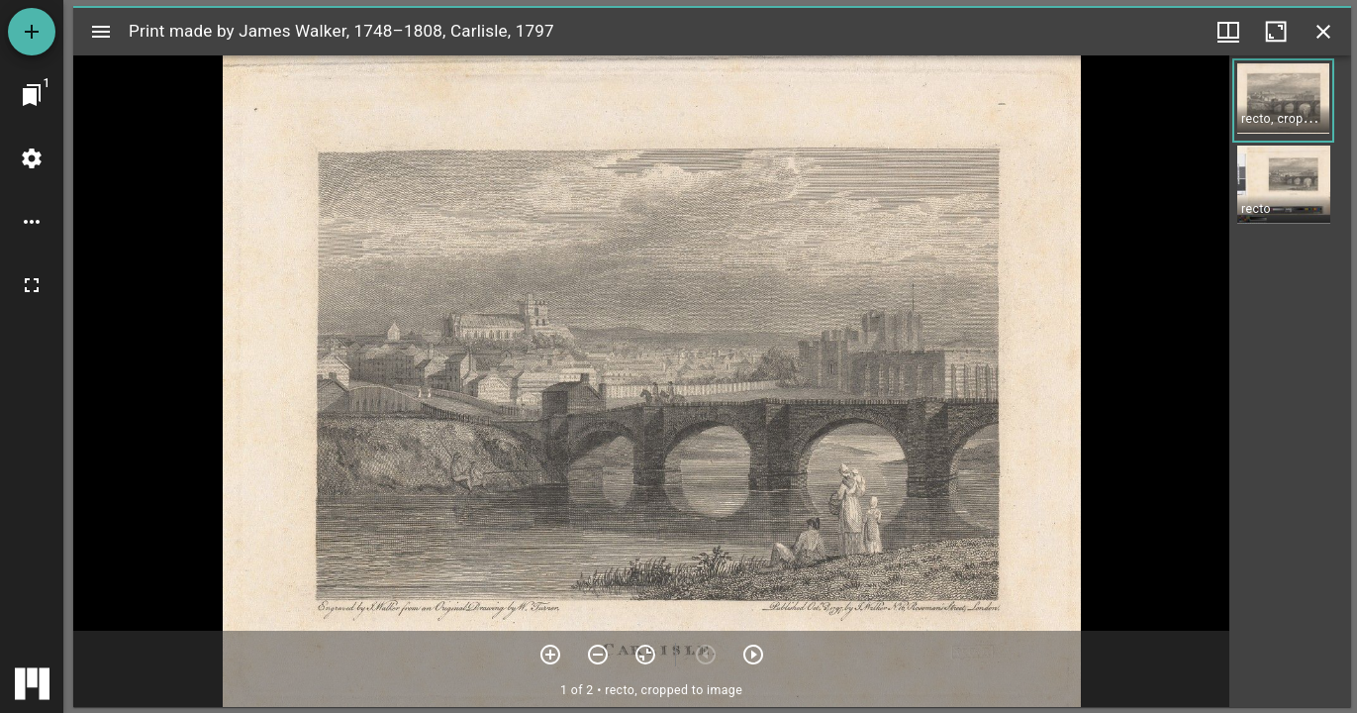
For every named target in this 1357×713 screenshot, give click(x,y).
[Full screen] (31, 285)
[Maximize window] (1276, 31)
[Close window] (1323, 31)
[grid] (1290, 381)
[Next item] (753, 654)
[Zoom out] (598, 654)
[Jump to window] (31, 95)
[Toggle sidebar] (101, 31)
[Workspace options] (31, 222)
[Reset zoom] (645, 654)
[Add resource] (31, 31)
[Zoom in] (550, 654)
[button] (1283, 100)
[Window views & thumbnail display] (1228, 31)
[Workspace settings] (31, 158)
